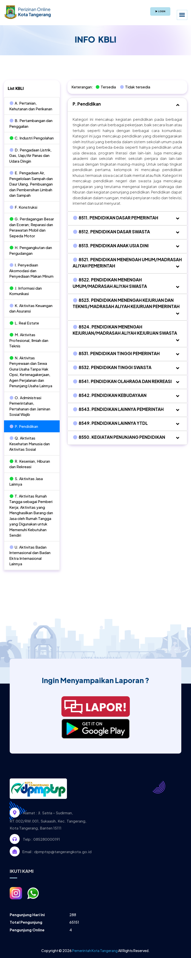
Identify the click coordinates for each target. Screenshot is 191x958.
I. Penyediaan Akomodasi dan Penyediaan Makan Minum (31, 270)
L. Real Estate (24, 322)
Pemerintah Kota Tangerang (95, 950)
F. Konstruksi (23, 207)
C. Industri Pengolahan (31, 137)
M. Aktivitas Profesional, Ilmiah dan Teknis (28, 340)
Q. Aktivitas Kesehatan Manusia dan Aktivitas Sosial (29, 443)
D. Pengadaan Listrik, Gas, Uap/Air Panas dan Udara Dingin (30, 155)
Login (160, 11)
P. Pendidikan (23, 426)
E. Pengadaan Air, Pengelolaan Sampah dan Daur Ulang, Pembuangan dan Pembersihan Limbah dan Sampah (31, 183)
